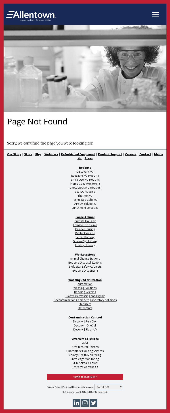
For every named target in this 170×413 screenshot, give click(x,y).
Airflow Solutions (85, 204)
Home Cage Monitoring (85, 184)
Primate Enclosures (85, 225)
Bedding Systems (85, 292)
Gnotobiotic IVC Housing (85, 188)
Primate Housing (85, 221)
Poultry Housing (85, 245)
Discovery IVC (85, 171)
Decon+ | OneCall (85, 325)
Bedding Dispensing (85, 271)
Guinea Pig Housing (85, 241)
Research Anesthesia (85, 367)
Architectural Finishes (85, 347)
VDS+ (85, 343)
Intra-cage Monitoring (85, 359)
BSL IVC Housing (85, 192)
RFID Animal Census (85, 363)
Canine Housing (85, 229)
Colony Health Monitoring (85, 355)
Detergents (85, 308)
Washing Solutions (85, 288)
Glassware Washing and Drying (85, 296)
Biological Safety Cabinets (85, 266)
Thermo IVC (85, 196)
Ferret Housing (85, 237)
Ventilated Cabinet (85, 200)
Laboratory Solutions (103, 300)
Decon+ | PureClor (85, 321)
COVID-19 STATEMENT (85, 377)
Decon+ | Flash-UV (85, 329)
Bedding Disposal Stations (85, 262)
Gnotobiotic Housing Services (85, 351)
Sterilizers (85, 304)
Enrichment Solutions (85, 208)
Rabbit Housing (85, 233)
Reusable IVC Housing (85, 176)
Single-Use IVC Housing (85, 180)
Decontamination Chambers (71, 300)
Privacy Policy (53, 387)
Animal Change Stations (85, 258)
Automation (85, 284)
